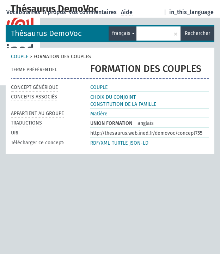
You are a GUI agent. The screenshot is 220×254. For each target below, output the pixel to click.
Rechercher (197, 33)
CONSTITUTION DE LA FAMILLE (123, 104)
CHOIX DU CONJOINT (113, 97)
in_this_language (191, 12)
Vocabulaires (24, 12)
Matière (99, 114)
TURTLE (120, 143)
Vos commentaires (93, 12)
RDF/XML (100, 143)
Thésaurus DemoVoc (46, 33)
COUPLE (19, 57)
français (123, 33)
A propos (55, 12)
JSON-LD (138, 143)
